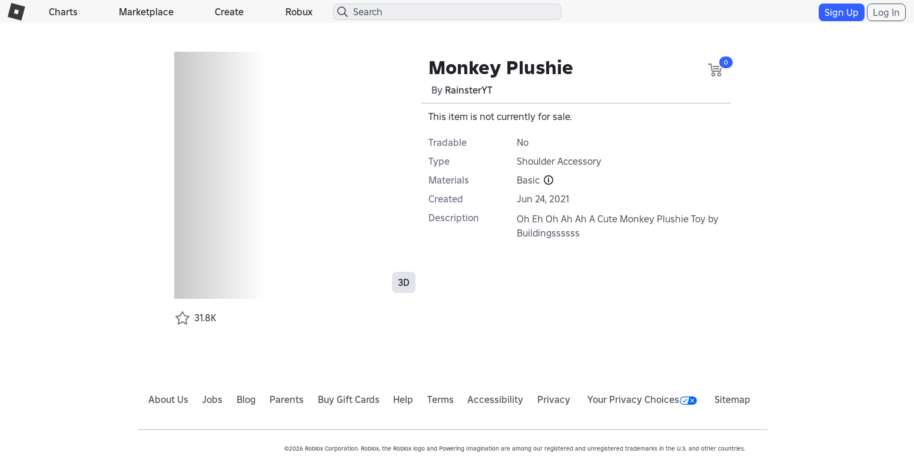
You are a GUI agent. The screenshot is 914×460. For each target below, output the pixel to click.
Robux (299, 12)
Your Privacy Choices (642, 399)
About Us (168, 399)
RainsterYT (469, 90)
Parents (287, 399)
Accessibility (495, 399)
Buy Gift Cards (349, 399)
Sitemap (732, 399)
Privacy (553, 399)
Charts (63, 12)
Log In (886, 12)
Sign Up (842, 12)
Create (229, 12)
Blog (246, 399)
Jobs (212, 399)
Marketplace (146, 12)
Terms (440, 399)
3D (404, 282)
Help (403, 399)
